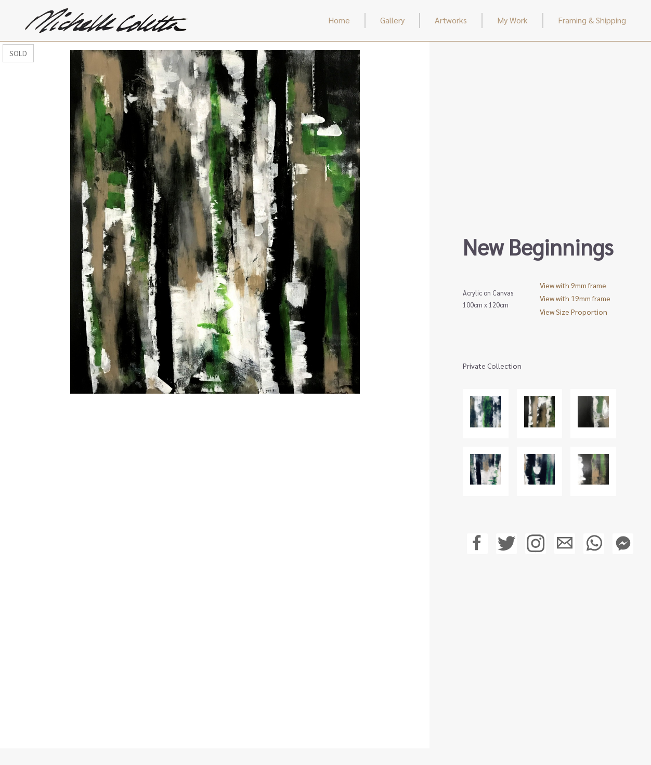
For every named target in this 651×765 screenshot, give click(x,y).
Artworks (451, 20)
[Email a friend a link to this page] (564, 547)
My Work (512, 20)
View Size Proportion (573, 311)
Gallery (392, 20)
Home (339, 20)
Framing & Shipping (592, 20)
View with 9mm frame (573, 285)
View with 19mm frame (575, 298)
